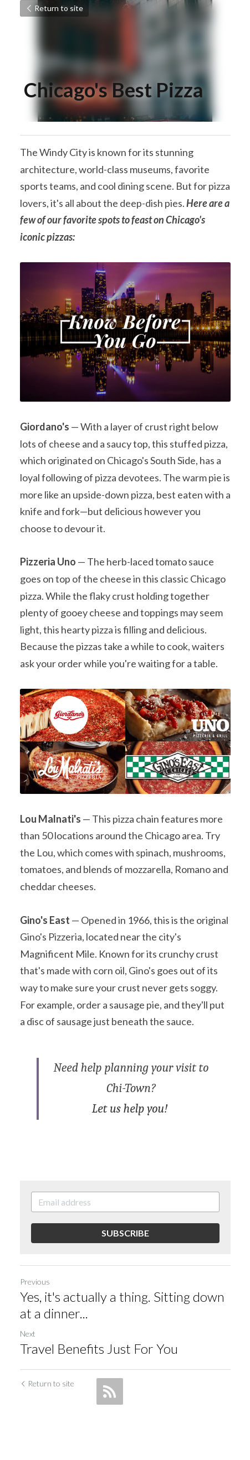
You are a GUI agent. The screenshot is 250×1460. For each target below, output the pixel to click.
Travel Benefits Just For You (99, 1349)
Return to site (54, 8)
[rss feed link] (109, 1391)
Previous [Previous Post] (35, 1281)
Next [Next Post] (27, 1333)
